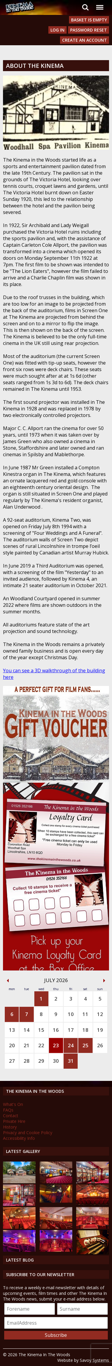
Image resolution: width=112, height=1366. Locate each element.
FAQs (8, 1110)
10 (71, 1014)
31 (71, 1060)
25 (85, 1045)
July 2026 (56, 980)
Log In (57, 30)
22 (41, 1045)
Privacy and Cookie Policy (27, 1132)
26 (100, 1045)
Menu (99, 4)
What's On (13, 1104)
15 (41, 1029)
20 (12, 1045)
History (10, 1127)
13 (12, 1029)
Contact (10, 1115)
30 (56, 1060)
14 (27, 1029)
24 (71, 1045)
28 (27, 1060)
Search (85, 7)
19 (100, 1029)
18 (85, 1029)
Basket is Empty (89, 20)
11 (85, 1014)
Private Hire (14, 1121)
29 (41, 1060)
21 (27, 1045)
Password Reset (88, 30)
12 (100, 1014)
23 (56, 1045)
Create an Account (84, 40)
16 (56, 1029)
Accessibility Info (19, 1138)
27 (12, 1060)
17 (71, 1029)
